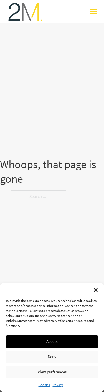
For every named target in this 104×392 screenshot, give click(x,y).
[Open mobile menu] (93, 11)
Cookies (44, 385)
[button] (95, 290)
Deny (52, 356)
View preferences (52, 371)
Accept (52, 341)
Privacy (58, 385)
